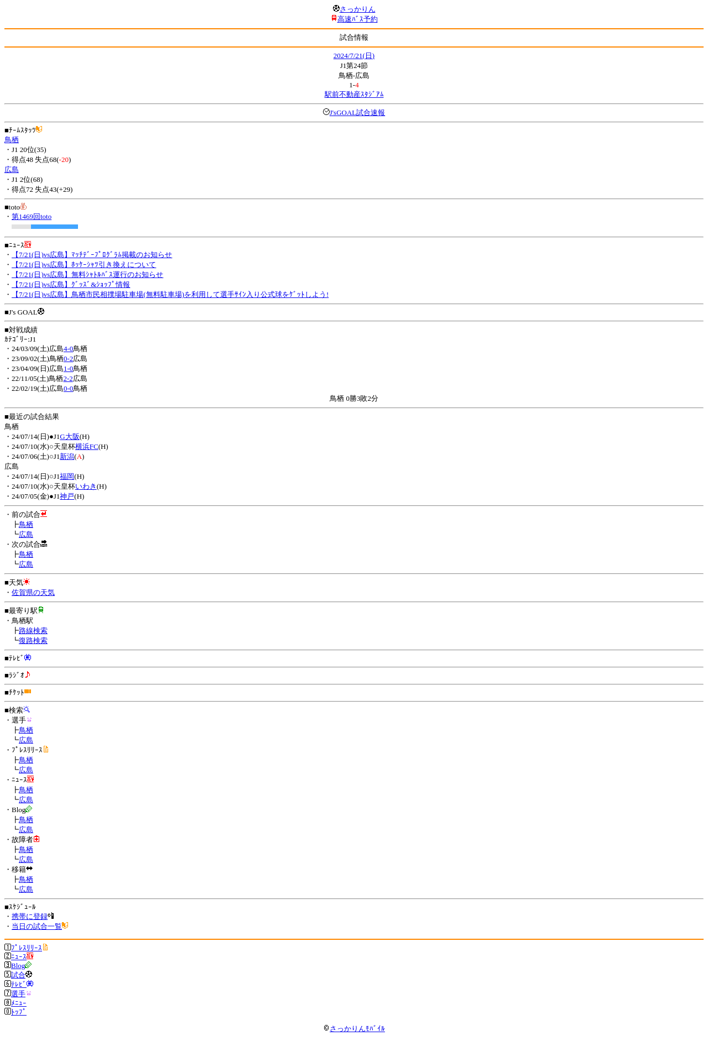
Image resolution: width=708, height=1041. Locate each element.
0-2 (68, 358)
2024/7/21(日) (354, 55)
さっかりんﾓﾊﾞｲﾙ (354, 1028)
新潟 (67, 456)
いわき (86, 486)
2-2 (67, 378)
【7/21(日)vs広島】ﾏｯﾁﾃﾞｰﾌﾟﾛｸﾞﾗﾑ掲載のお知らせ (92, 254)
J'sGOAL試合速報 (358, 112)
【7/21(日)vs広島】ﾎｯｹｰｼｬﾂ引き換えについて (84, 264)
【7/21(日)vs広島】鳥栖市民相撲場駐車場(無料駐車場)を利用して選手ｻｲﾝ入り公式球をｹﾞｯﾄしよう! (170, 294)
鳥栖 (11, 139)
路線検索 (33, 630)
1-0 (68, 368)
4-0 (68, 348)
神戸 (67, 496)
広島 (11, 169)
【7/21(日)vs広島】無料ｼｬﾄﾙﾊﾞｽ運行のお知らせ (87, 274)
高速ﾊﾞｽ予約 (357, 19)
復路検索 (33, 640)
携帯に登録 (30, 916)
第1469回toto (31, 216)
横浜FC (86, 446)
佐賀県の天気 (33, 592)
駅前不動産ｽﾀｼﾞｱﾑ (354, 94)
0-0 (68, 388)
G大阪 (69, 436)
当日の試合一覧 (37, 926)
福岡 (67, 476)
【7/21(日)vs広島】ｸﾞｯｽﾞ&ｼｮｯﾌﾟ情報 (71, 284)
